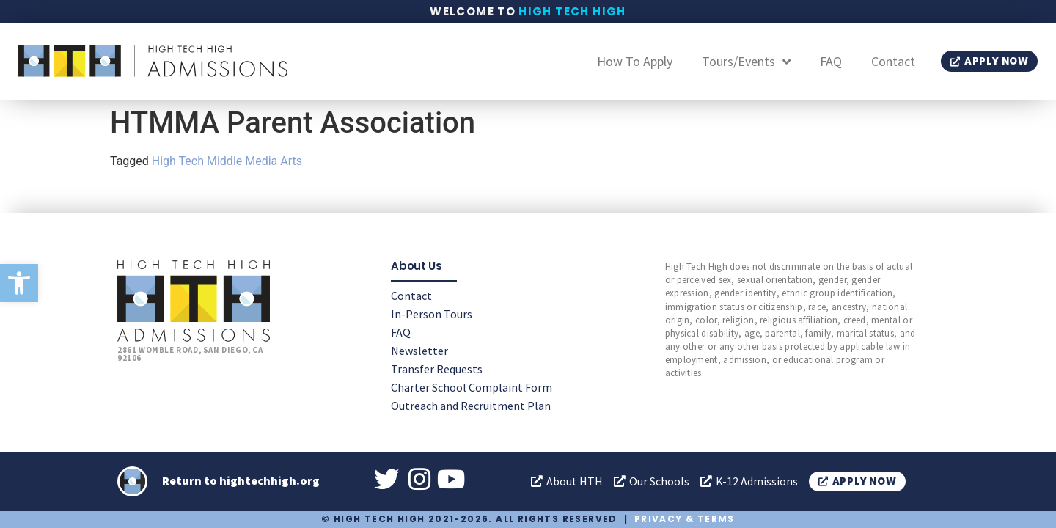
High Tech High (572, 11)
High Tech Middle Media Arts (227, 161)
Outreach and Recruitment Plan (471, 404)
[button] (19, 283)
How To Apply (634, 61)
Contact (893, 61)
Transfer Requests (437, 368)
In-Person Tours (431, 313)
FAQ (831, 61)
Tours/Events (746, 62)
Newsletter (419, 349)
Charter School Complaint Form (471, 386)
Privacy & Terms (684, 519)
